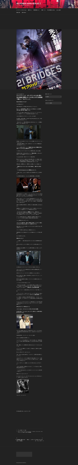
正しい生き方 (26, 432)
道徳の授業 (29, 432)
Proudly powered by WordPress (21, 462)
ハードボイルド (33, 431)
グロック (22, 431)
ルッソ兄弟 (22, 432)
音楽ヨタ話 (18, 12)
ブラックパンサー (38, 431)
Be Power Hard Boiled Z (29, 3)
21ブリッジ (19, 431)
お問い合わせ (24, 12)
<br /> (19, 403)
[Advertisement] (39, 22)
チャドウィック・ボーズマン (27, 431)
